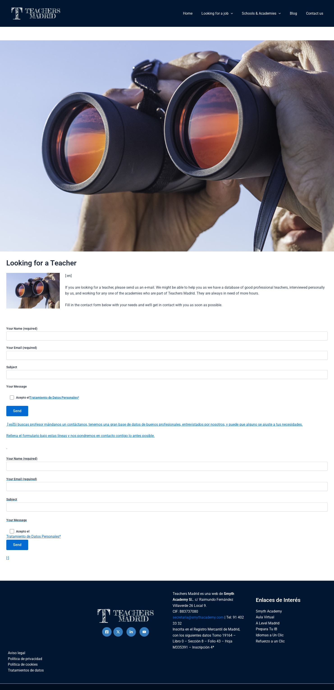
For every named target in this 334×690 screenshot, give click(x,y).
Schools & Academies (265, 14)
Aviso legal (15, 655)
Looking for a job (223, 14)
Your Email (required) (167, 353)
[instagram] (131, 634)
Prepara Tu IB (266, 632)
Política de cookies (21, 667)
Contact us (315, 13)
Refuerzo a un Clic (270, 643)
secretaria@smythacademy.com (198, 620)
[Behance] (144, 634)
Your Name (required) (167, 333)
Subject (167, 372)
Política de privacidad (23, 661)
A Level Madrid (267, 626)
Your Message (16, 386)
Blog (296, 13)
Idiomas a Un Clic (270, 637)
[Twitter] (118, 634)
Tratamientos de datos (24, 673)
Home (196, 13)
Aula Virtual (265, 620)
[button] (237, 14)
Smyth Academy (269, 614)
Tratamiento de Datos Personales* (54, 397)
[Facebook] (107, 634)
